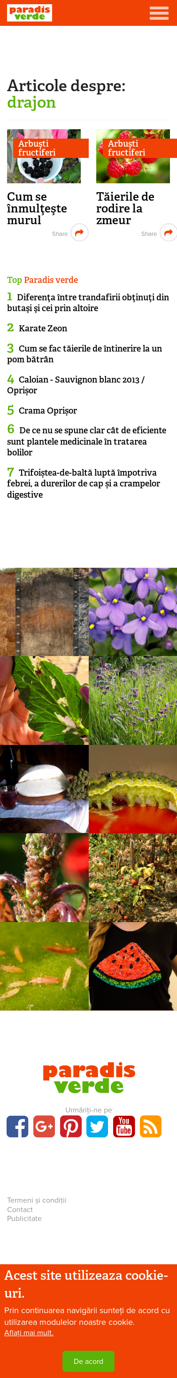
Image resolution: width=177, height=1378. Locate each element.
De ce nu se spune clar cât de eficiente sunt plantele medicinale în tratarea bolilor (86, 441)
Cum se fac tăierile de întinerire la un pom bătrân (84, 354)
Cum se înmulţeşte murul (37, 208)
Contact (20, 1209)
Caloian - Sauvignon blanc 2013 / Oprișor (76, 385)
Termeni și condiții (37, 1200)
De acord (88, 1361)
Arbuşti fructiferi (36, 148)
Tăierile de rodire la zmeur (125, 208)
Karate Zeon (43, 328)
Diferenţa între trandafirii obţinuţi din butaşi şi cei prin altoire (88, 303)
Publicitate (24, 1218)
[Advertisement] (89, 49)
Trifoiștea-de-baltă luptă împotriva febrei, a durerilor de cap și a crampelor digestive (83, 484)
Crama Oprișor (48, 410)
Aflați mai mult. (29, 1333)
